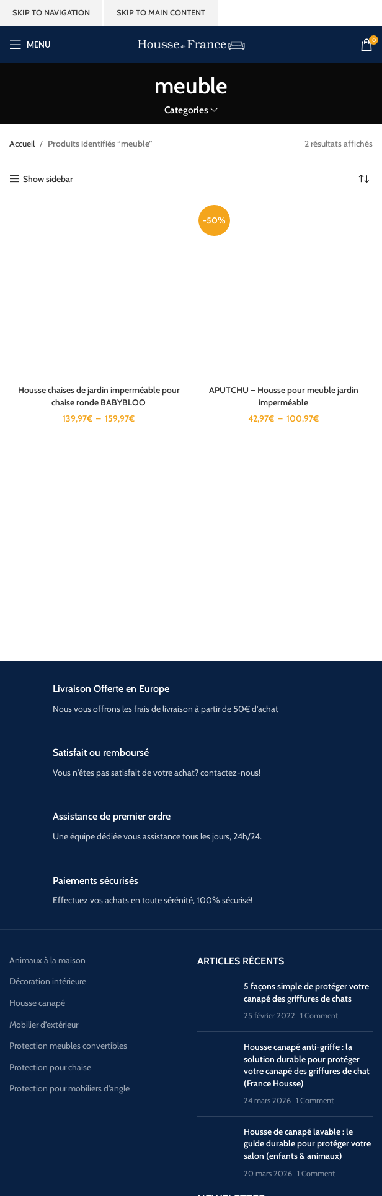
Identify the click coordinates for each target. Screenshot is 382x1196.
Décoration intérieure (47, 981)
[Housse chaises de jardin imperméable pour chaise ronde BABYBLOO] (98, 290)
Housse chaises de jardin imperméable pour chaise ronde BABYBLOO (99, 396)
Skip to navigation (51, 12)
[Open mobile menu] (29, 44)
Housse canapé (37, 1002)
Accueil (22, 143)
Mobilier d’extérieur (43, 1024)
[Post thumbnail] (215, 1001)
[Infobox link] (191, 699)
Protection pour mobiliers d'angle (69, 1088)
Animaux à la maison (47, 960)
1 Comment (319, 1015)
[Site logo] (191, 43)
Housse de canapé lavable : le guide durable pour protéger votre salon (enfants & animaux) (307, 1143)
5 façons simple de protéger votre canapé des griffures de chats (306, 992)
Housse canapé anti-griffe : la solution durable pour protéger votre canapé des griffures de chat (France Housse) (307, 1065)
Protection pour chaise (50, 1067)
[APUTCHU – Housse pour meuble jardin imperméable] (283, 290)
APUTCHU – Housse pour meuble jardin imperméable (283, 396)
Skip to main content (161, 12)
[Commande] (363, 179)
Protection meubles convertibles (68, 1045)
